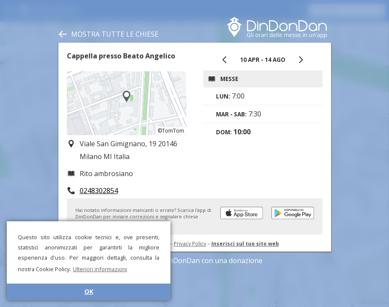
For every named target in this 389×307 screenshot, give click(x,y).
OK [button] (88, 291)
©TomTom (171, 130)
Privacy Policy (190, 243)
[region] (126, 103)
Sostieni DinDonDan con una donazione (194, 260)
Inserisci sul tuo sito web (245, 243)
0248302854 (99, 190)
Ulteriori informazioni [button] (100, 269)
